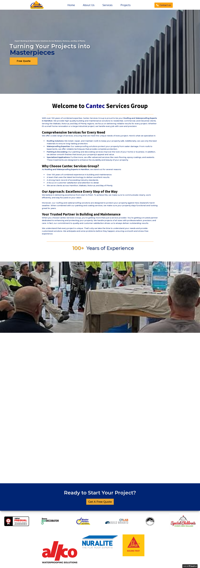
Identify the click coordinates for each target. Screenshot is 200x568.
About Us (88, 5)
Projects (126, 5)
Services (107, 5)
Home (71, 5)
